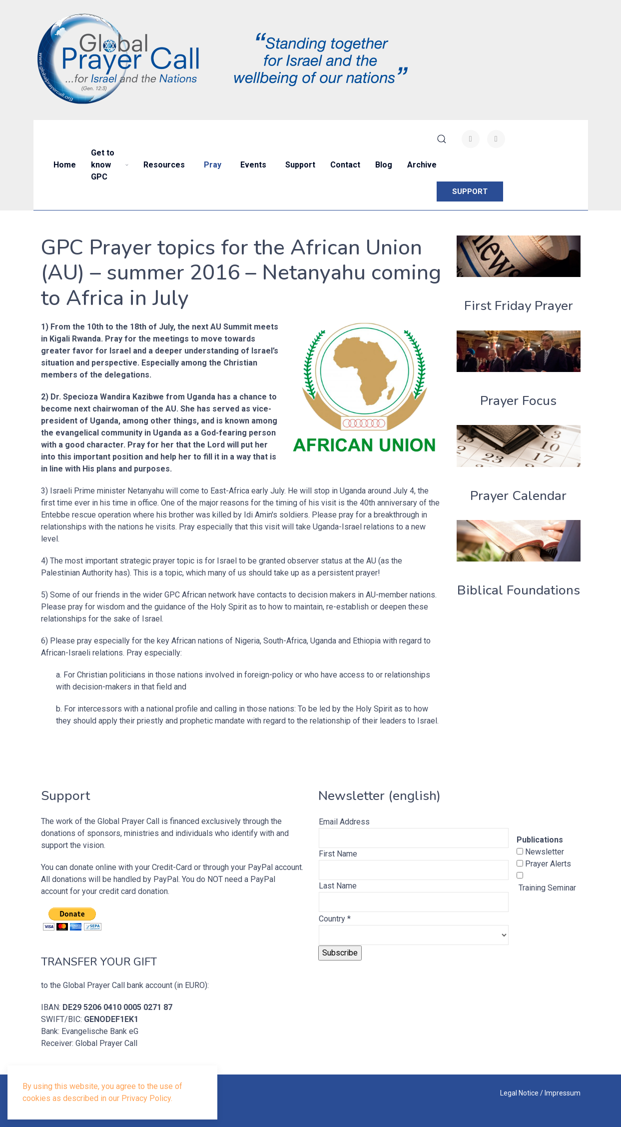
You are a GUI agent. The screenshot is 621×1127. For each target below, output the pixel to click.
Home (64, 165)
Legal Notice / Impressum (540, 1093)
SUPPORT (470, 191)
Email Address (344, 821)
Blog (383, 165)
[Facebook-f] (471, 139)
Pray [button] (212, 165)
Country (335, 919)
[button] (442, 139)
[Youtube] (496, 139)
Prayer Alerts (547, 863)
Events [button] (253, 165)
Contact (345, 165)
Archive (422, 165)
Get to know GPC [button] (109, 165)
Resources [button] (164, 165)
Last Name (338, 885)
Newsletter (543, 851)
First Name (338, 853)
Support (300, 165)
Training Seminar (546, 887)
